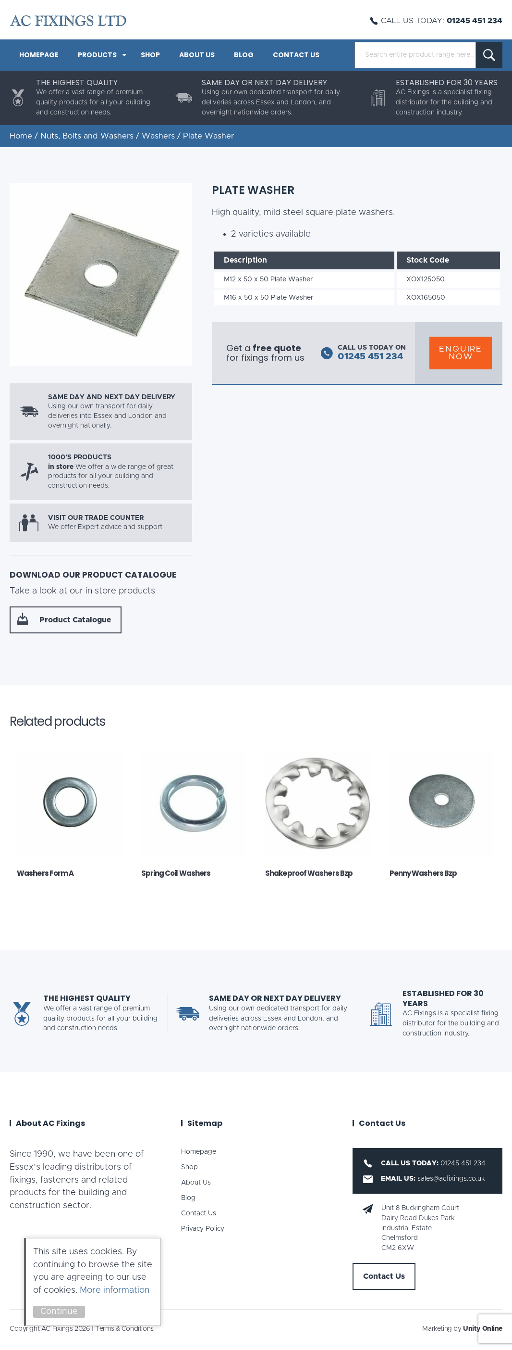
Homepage (39, 55)
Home (21, 136)
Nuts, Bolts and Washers (87, 136)
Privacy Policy (202, 1228)
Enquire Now (460, 353)
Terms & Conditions (124, 1328)
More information (114, 1290)
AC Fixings (68, 20)
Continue (59, 1311)
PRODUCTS (97, 55)
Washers (158, 136)
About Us (197, 55)
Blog (244, 55)
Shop (150, 55)
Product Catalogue (75, 620)
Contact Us (296, 55)
